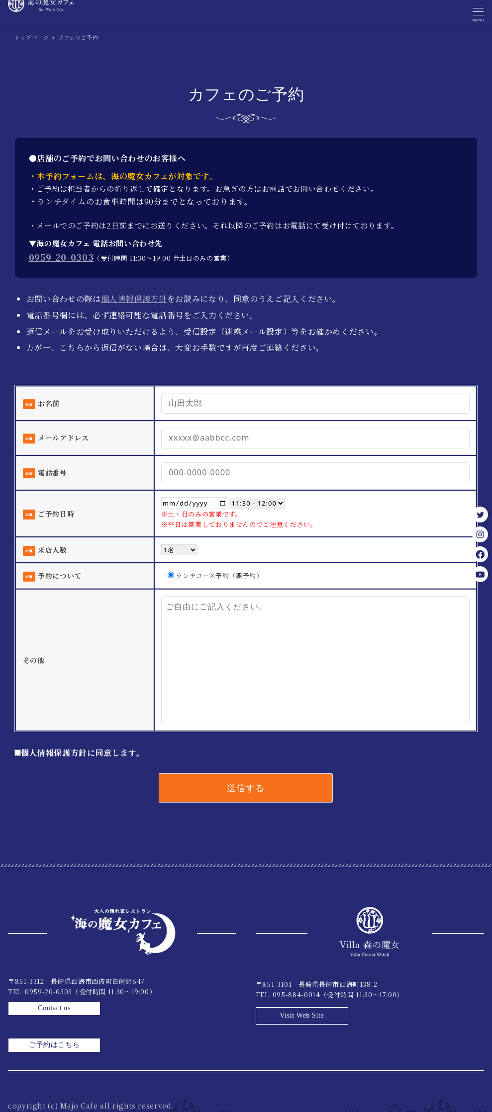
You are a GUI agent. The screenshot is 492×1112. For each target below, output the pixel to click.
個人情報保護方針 (134, 298)
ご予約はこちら (196, 1013)
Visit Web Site (444, 988)
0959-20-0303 (61, 256)
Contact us (196, 988)
